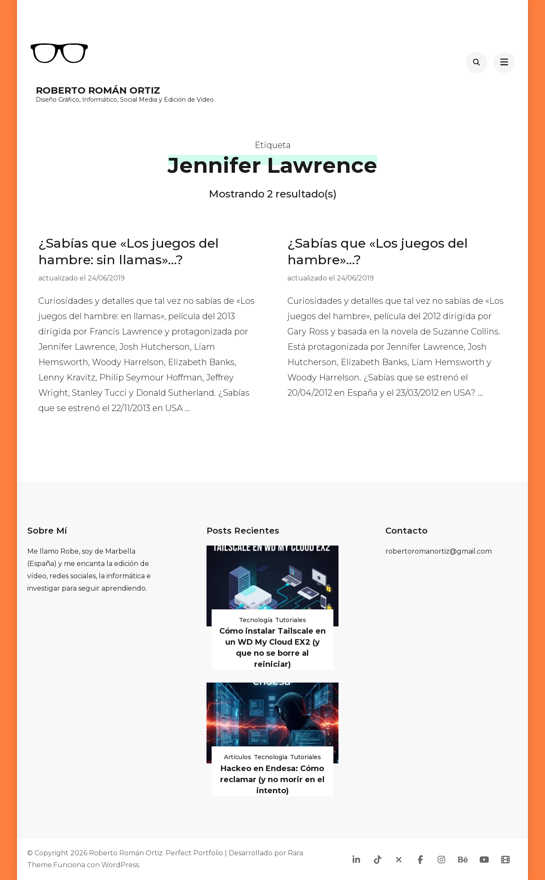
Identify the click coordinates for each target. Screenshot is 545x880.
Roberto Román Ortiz (98, 90)
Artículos (237, 757)
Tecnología (255, 620)
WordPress (120, 865)
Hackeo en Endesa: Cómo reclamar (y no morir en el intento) (272, 779)
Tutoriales (290, 620)
